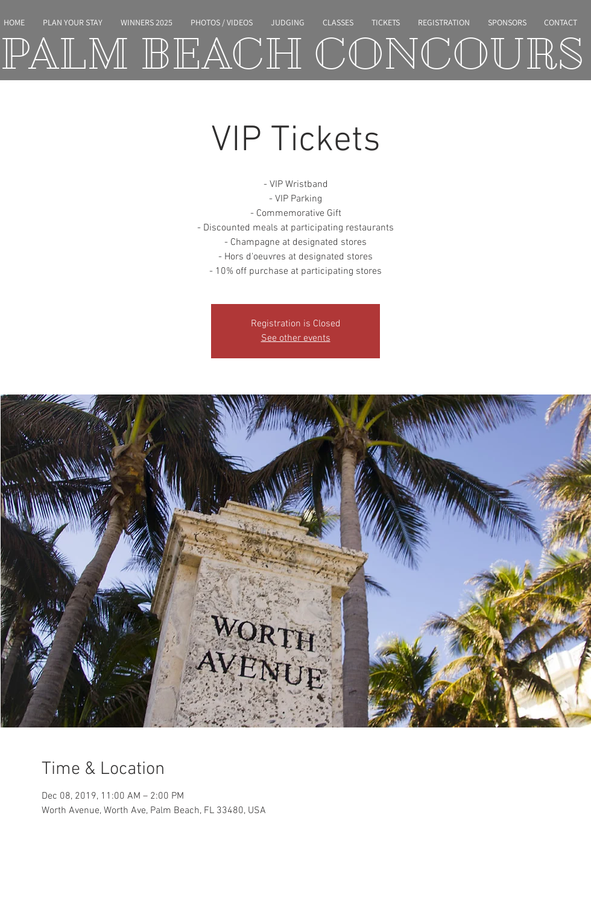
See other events (295, 338)
